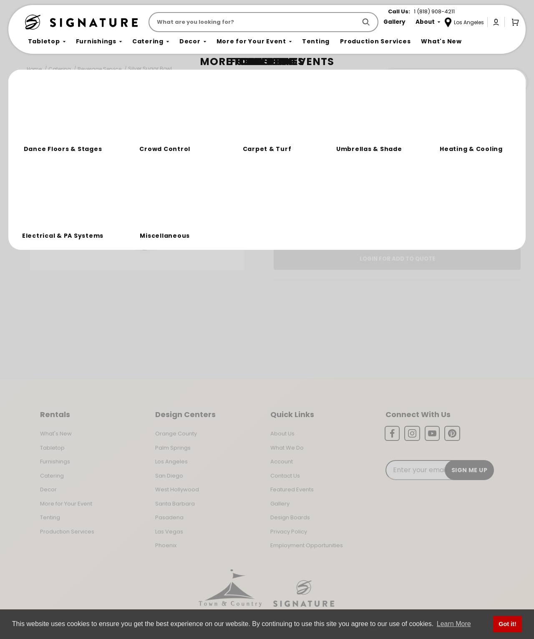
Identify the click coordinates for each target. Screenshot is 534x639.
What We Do (287, 448)
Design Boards (290, 517)
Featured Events (292, 489)
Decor (48, 489)
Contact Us (285, 476)
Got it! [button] (507, 624)
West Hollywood (177, 489)
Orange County (176, 434)
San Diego (169, 476)
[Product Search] (254, 22)
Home (34, 69)
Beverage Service (99, 69)
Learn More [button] (454, 623)
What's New (56, 434)
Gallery (280, 504)
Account (281, 461)
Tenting (50, 517)
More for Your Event (66, 504)
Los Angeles (171, 461)
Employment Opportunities (306, 545)
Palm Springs (173, 448)
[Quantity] (484, 176)
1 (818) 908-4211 (434, 11)
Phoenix (165, 545)
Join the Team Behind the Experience (453, 82)
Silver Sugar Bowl (150, 68)
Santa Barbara (175, 504)
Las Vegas (169, 532)
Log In (369, 230)
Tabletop (52, 448)
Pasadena (169, 517)
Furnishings (55, 461)
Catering (59, 69)
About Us (282, 434)
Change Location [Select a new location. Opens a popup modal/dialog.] (425, 206)
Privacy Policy (288, 532)
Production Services (67, 532)
